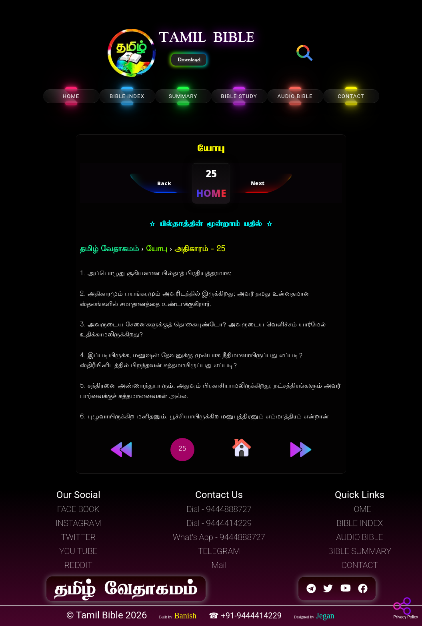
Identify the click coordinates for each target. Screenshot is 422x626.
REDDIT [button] (78, 565)
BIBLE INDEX (127, 96)
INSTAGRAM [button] (79, 523)
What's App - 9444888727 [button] (219, 537)
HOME (71, 96)
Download (189, 59)
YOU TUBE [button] (78, 551)
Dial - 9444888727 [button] (219, 509)
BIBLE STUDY (239, 96)
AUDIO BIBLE (294, 96)
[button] (132, 53)
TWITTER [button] (78, 537)
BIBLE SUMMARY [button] (359, 551)
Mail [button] (219, 565)
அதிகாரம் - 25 (199, 249)
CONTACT (351, 96)
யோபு (156, 249)
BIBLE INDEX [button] (359, 523)
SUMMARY (183, 96)
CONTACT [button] (359, 565)
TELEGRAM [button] (219, 551)
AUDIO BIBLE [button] (359, 537)
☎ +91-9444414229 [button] (246, 615)
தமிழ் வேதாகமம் (109, 249)
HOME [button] (359, 509)
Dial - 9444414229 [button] (219, 523)
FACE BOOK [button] (78, 509)
